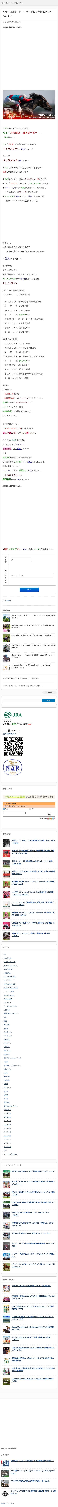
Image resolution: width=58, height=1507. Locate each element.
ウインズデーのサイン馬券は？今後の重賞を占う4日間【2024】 (31, 1338)
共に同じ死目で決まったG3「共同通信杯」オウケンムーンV (33, 1171)
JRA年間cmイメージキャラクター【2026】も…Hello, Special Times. (33, 1472)
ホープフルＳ (8, 998)
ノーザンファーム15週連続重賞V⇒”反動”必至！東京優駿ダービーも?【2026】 (33, 903)
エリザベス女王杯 (9, 976)
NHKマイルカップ (9, 962)
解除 (31, 809)
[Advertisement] (29, 58)
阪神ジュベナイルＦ (10, 1106)
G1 (5, 954)
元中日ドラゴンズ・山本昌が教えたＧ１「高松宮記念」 (31, 1286)
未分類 (6, 1061)
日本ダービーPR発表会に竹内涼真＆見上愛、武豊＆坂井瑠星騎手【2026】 (33, 872)
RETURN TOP (49, 693)
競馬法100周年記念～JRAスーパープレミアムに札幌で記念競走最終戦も (33, 1359)
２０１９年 (7, 1132)
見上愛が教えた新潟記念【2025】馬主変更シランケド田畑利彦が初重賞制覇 (33, 1369)
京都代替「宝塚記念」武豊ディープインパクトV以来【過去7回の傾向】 (33, 627)
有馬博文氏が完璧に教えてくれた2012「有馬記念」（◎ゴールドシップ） (33, 1224)
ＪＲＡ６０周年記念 (10, 1154)
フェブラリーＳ (9, 995)
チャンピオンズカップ (11, 987)
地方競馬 (7, 1024)
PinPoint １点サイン (10, 965)
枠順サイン (7, 1069)
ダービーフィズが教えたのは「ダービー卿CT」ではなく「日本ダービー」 (33, 1265)
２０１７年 (7, 1124)
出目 (5, 1017)
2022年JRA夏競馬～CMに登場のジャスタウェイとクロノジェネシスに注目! (33, 1318)
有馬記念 (7, 1054)
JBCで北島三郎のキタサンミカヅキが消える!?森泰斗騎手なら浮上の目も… (33, 1349)
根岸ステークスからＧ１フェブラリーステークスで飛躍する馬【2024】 (33, 617)
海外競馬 (7, 1076)
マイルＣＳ (7, 1002)
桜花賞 (6, 1072)
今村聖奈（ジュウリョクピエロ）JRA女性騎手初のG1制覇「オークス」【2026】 (32, 893)
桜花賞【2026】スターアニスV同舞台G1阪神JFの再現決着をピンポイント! (33, 1183)
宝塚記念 (7, 1047)
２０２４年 (7, 1143)
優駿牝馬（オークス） (11, 1013)
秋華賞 (6, 1095)
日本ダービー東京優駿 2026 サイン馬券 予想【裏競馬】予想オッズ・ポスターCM (33, 852)
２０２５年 (7, 1147)
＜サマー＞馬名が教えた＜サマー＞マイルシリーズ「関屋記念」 (33, 1255)
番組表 (6, 1084)
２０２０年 (7, 1135)
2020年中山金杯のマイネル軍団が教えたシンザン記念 (31, 1233)
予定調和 (8, 600)
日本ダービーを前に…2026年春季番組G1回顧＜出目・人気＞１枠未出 (33, 842)
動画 (5, 1021)
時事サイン (7, 1050)
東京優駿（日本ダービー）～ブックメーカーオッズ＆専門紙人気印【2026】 (33, 883)
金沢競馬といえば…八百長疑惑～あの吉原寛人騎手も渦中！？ (32, 1461)
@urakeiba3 (9, 733)
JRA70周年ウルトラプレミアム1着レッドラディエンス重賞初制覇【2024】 (33, 1308)
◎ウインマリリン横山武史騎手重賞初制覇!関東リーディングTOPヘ (33, 1245)
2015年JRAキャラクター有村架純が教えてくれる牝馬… (22, 678)
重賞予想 (7, 1102)
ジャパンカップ (9, 980)
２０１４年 (7, 1113)
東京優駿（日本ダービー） (12, 1065)
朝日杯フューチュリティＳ (12, 1058)
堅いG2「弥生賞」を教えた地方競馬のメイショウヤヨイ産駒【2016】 (33, 1193)
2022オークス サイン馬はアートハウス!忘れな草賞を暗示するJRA (33, 1380)
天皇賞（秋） (8, 1035)
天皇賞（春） (8, 1032)
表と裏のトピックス (7, 1503)
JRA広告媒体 (8, 958)
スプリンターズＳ (9, 984)
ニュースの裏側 (9, 991)
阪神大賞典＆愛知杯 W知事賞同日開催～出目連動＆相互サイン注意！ (33, 1203)
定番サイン (7, 1043)
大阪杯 (6, 1028)
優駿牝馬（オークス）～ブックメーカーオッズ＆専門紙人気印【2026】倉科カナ (33, 914)
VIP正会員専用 (8, 969)
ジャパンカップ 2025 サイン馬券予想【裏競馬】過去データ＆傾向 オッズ (33, 1492)
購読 (5, 809)
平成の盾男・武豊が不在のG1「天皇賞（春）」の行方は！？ (33, 635)
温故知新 (7, 1080)
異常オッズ (7, 1087)
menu (55, 3)
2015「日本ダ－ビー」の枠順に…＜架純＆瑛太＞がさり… (23, 686)
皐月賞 (6, 1091)
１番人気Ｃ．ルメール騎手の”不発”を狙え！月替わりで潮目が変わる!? (33, 646)
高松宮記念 (7, 1110)
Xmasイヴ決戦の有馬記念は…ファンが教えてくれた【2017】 (30, 1214)
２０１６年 (7, 1121)
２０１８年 (7, 1128)
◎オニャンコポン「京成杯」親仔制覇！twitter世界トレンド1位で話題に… (33, 656)
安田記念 (7, 1039)
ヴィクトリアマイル (10, 1006)
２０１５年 (7, 1117)
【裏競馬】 (7, 973)
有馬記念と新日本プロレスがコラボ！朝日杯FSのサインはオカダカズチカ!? (33, 1297)
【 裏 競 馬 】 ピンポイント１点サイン (15, 806)
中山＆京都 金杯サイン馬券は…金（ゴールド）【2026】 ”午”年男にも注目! (31, 666)
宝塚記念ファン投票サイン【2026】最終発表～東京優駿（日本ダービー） (33, 924)
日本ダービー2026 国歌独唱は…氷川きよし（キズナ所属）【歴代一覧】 (32, 862)
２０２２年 (7, 1139)
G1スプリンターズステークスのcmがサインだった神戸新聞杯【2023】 (33, 1328)
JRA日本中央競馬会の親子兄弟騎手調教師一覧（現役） (30, 1481)
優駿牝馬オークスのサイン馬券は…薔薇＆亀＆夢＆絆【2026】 (31, 934)
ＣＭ (5, 1150)
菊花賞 (6, 1098)
